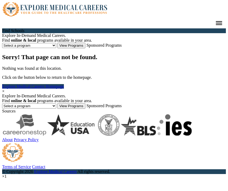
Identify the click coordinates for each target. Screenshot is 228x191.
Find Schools (13, 30)
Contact (38, 166)
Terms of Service (16, 166)
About (7, 139)
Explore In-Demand (34, 35)
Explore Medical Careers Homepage (33, 86)
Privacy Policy (26, 139)
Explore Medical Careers (55, 171)
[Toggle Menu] (219, 23)
